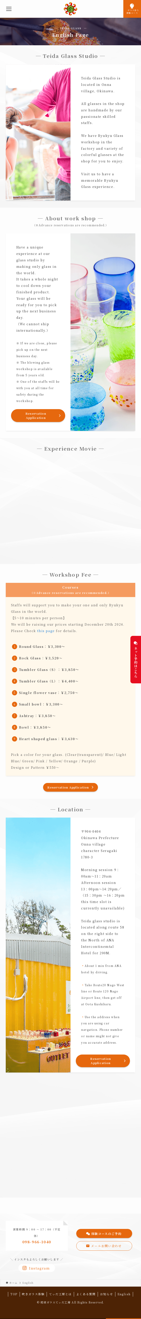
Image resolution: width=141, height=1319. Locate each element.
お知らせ (106, 1294)
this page (46, 630)
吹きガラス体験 (33, 1294)
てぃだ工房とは (60, 1294)
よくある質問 (86, 1294)
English (124, 1294)
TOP (13, 1294)
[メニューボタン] (9, 9)
